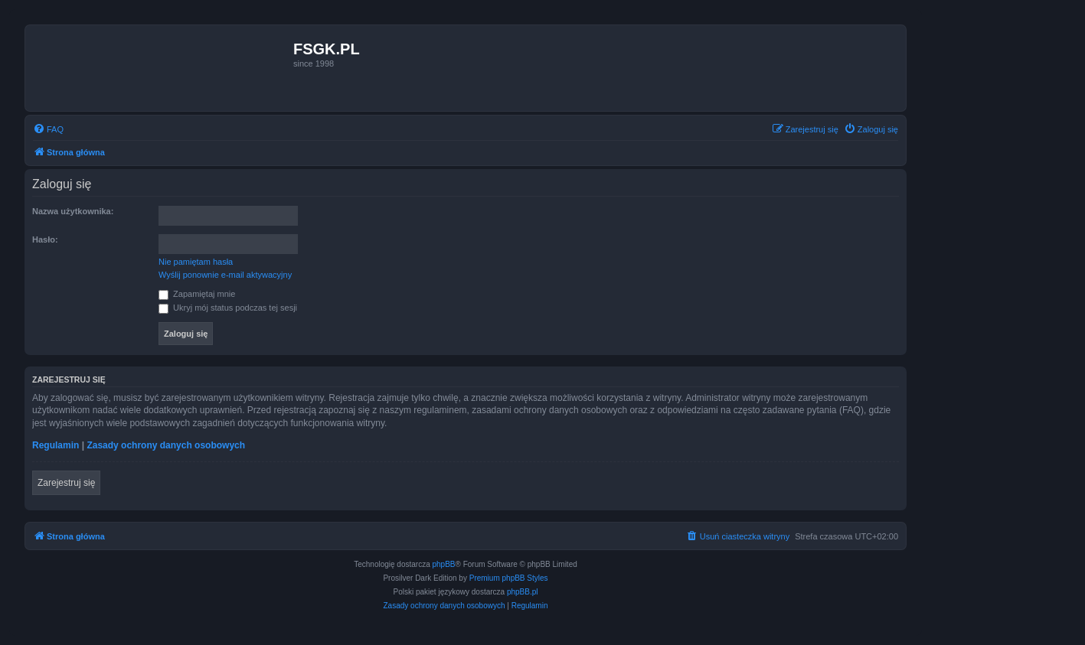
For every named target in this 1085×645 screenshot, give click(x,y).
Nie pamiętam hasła (196, 261)
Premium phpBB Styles (508, 578)
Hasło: (45, 239)
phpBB (444, 564)
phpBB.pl (522, 592)
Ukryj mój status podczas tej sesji (228, 307)
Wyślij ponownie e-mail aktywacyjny (225, 274)
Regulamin (55, 445)
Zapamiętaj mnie (197, 293)
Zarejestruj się (66, 482)
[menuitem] (48, 129)
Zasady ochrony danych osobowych (166, 445)
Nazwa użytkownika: (72, 211)
